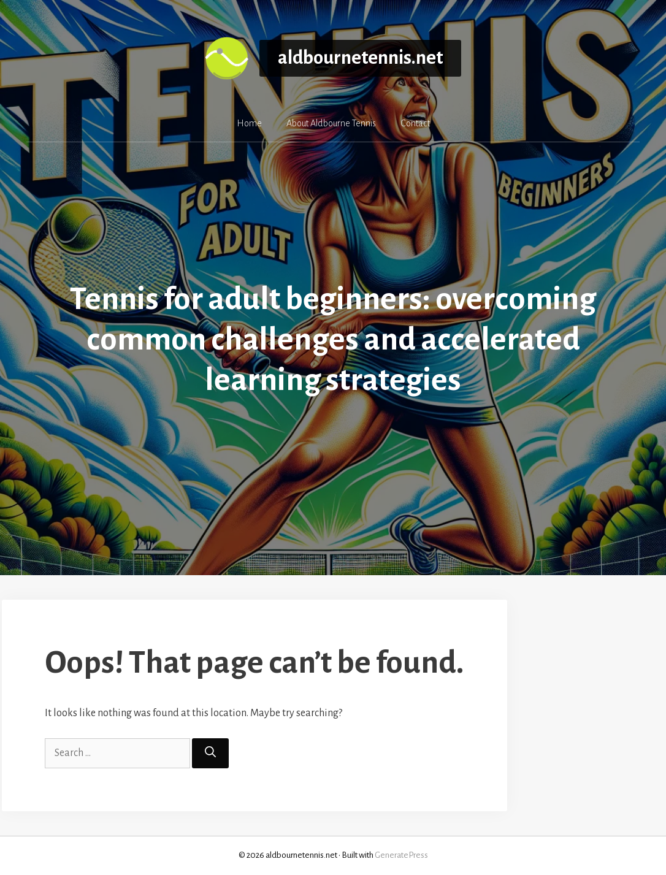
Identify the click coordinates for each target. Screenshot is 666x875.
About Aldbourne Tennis (331, 123)
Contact (415, 123)
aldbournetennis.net (360, 58)
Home (249, 123)
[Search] (210, 753)
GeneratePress (401, 855)
